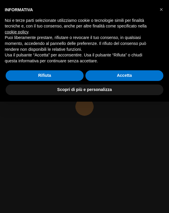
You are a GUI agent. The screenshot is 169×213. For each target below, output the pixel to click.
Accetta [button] (124, 75)
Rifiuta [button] (44, 75)
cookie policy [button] (16, 32)
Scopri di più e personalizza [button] (84, 89)
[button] (161, 9)
